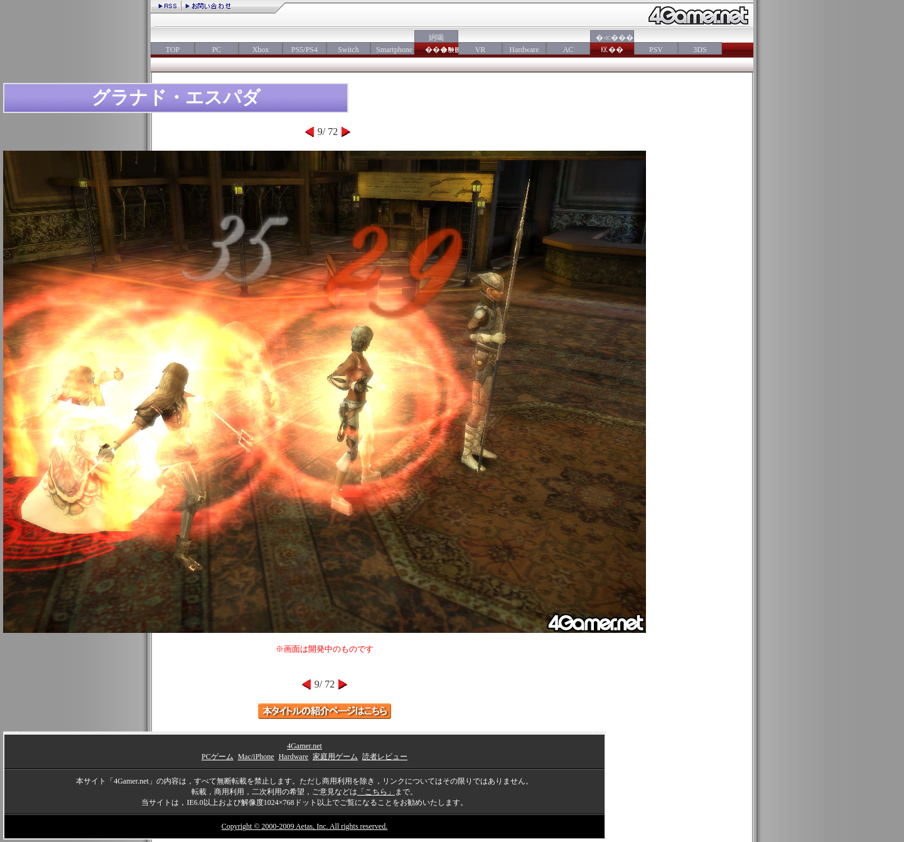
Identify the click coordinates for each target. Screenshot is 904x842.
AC (568, 49)
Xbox (260, 49)
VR (480, 49)
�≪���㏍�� (612, 43)
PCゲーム (218, 756)
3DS (699, 49)
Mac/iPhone (256, 756)
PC (217, 49)
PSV (656, 49)
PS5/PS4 (304, 49)
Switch (348, 49)
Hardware (524, 49)
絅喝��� (436, 43)
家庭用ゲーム (335, 756)
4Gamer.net (304, 746)
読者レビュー (384, 756)
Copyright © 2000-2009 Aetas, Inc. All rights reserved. (304, 826)
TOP (173, 49)
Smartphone (392, 49)
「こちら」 (376, 791)
